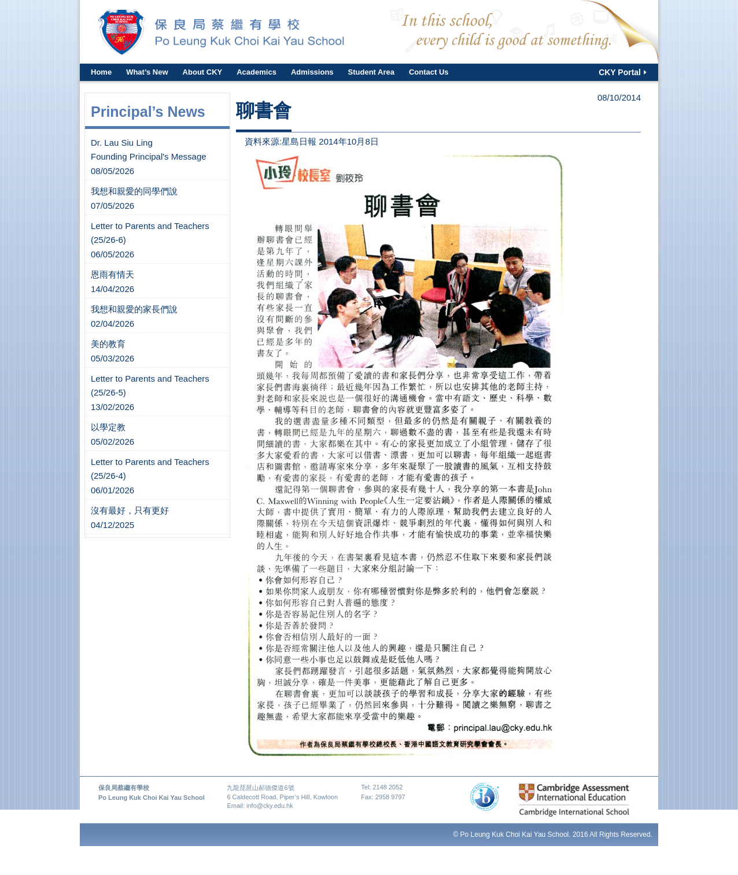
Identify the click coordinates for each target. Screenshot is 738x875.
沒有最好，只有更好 (130, 510)
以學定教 (108, 427)
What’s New (147, 72)
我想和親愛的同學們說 (134, 191)
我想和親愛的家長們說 (134, 309)
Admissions (312, 72)
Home (101, 72)
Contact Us (429, 72)
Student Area (371, 72)
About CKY (203, 72)
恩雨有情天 (112, 274)
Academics (256, 72)
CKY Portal (620, 72)
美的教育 (108, 344)
